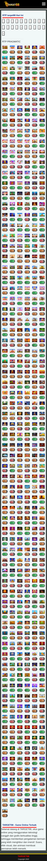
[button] (43, 4)
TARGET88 (23, 856)
